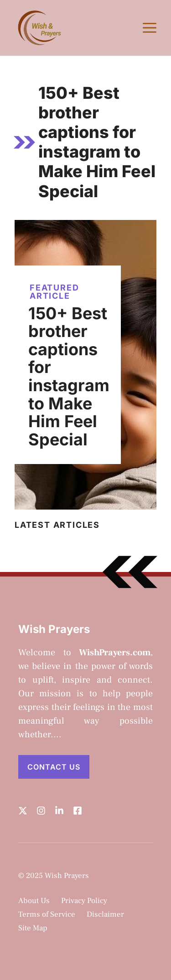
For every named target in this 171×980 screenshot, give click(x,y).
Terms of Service (46, 914)
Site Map (32, 928)
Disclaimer (105, 914)
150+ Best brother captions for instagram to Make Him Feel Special (68, 376)
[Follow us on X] (22, 810)
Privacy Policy (84, 901)
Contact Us (53, 766)
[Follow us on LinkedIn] (59, 810)
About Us (34, 901)
